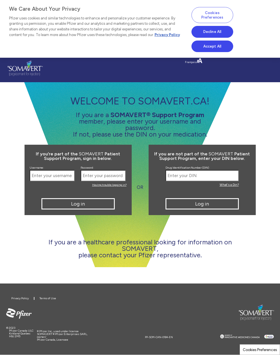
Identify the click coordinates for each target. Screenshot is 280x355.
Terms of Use (47, 298)
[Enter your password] (103, 175)
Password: (87, 167)
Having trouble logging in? (109, 185)
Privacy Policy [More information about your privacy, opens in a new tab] (167, 35)
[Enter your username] (52, 175)
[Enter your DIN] (202, 175)
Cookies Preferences (260, 349)
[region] (140, 29)
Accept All (212, 46)
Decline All (212, 32)
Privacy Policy (20, 298)
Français (190, 62)
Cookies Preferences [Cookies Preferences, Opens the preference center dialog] (212, 15)
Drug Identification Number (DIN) (187, 167)
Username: (37, 167)
